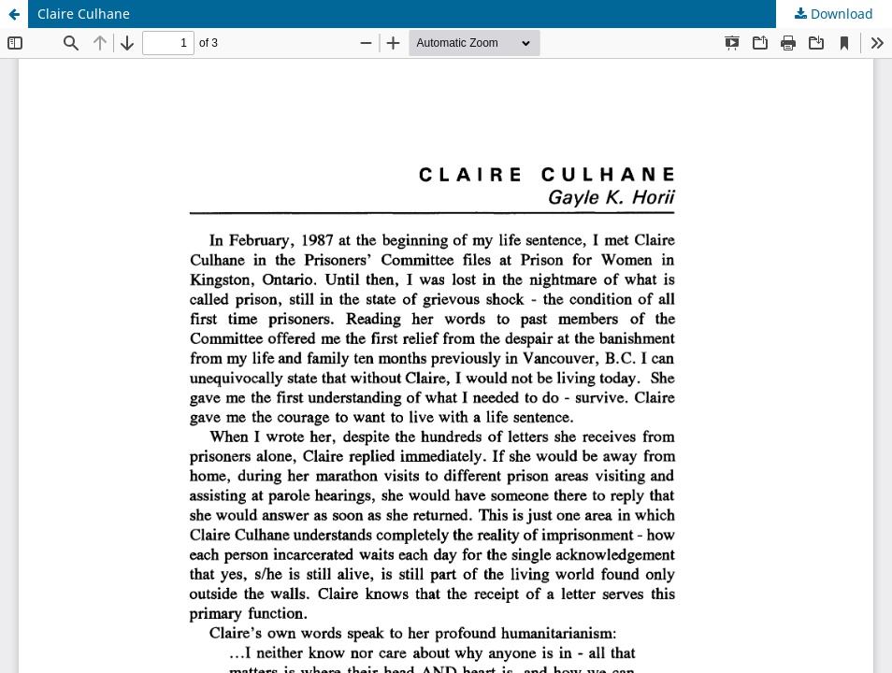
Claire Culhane (83, 13)
